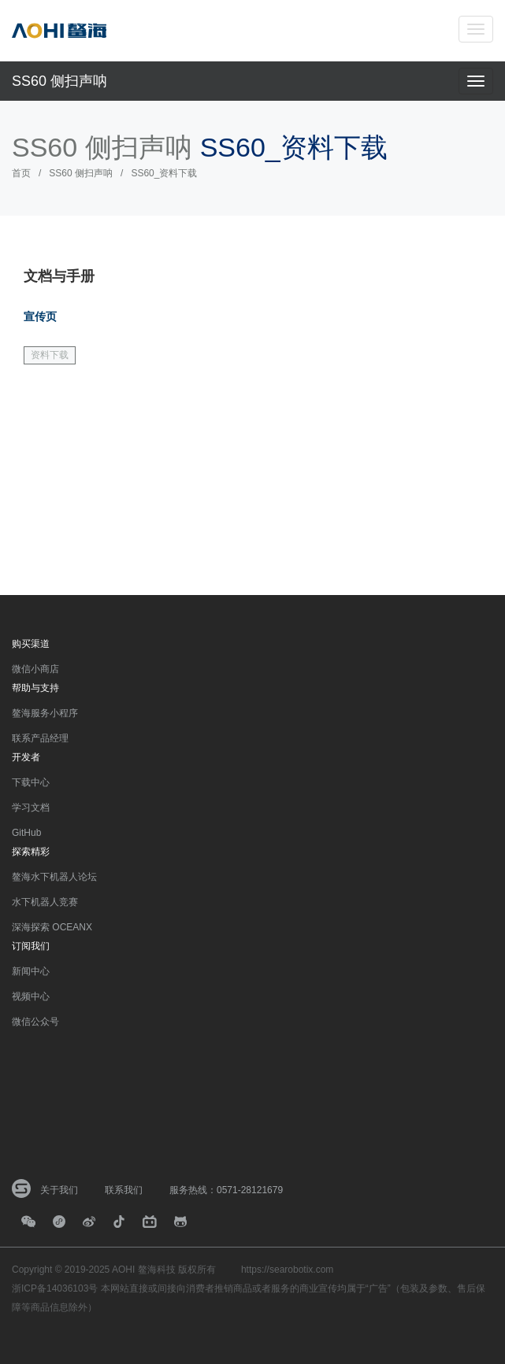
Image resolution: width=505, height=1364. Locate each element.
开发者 (26, 757)
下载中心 (31, 782)
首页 (21, 173)
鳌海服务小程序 (45, 713)
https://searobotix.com (287, 1269)
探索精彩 (31, 851)
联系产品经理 (40, 738)
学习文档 (31, 807)
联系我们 (124, 1190)
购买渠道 (31, 643)
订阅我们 (31, 946)
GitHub (26, 832)
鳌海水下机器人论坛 (54, 876)
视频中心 (31, 996)
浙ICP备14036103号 (55, 1288)
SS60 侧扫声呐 (59, 81)
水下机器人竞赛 (45, 901)
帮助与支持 (35, 687)
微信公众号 (35, 1021)
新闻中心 (31, 971)
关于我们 (59, 1190)
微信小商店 (35, 669)
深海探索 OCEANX (52, 927)
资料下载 (50, 354)
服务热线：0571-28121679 (226, 1190)
